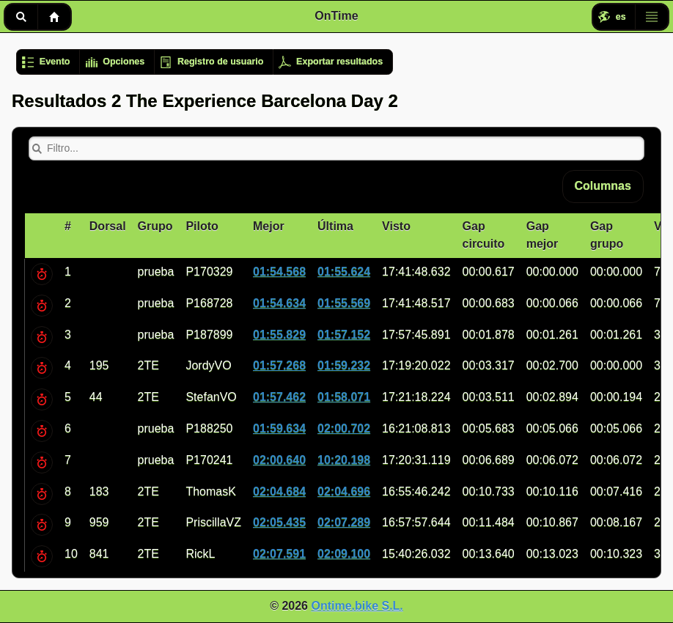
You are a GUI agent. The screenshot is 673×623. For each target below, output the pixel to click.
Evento (55, 61)
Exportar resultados (339, 61)
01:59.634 (279, 428)
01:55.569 (343, 303)
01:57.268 (279, 365)
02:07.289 (343, 522)
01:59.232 (343, 365)
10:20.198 (343, 460)
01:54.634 (279, 303)
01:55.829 (279, 334)
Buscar (20, 17)
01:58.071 (343, 397)
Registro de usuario (220, 61)
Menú (652, 17)
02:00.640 (279, 460)
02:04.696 (343, 491)
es (621, 17)
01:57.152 (343, 334)
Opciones (123, 61)
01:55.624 (343, 271)
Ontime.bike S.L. (356, 606)
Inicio (54, 17)
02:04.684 (279, 491)
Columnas (603, 186)
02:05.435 (279, 522)
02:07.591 (279, 554)
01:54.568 (279, 271)
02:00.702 (343, 428)
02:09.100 (343, 554)
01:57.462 (279, 397)
